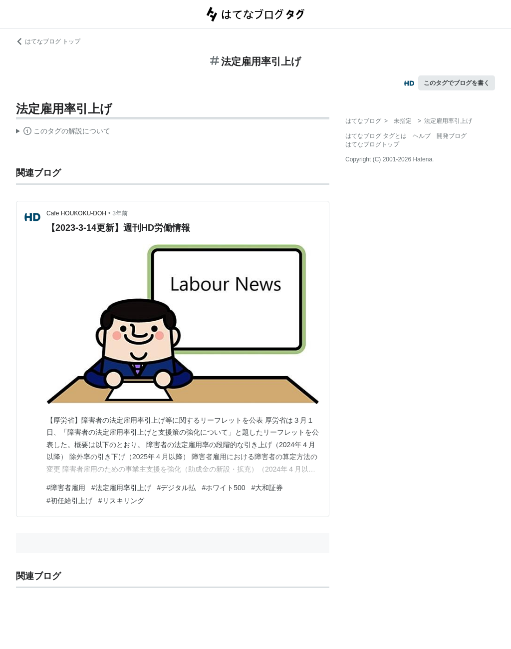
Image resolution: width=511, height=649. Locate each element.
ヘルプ (422, 135)
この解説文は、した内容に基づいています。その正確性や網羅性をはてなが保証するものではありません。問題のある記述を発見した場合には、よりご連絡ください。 (63, 132)
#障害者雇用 (65, 488)
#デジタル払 (176, 488)
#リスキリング (121, 501)
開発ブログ (452, 135)
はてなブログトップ (372, 144)
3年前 (120, 213)
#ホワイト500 (223, 488)
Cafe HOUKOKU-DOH (76, 213)
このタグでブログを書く (457, 82)
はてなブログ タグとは (376, 135)
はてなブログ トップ (48, 41)
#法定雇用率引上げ (121, 488)
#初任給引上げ (69, 501)
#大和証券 (267, 488)
